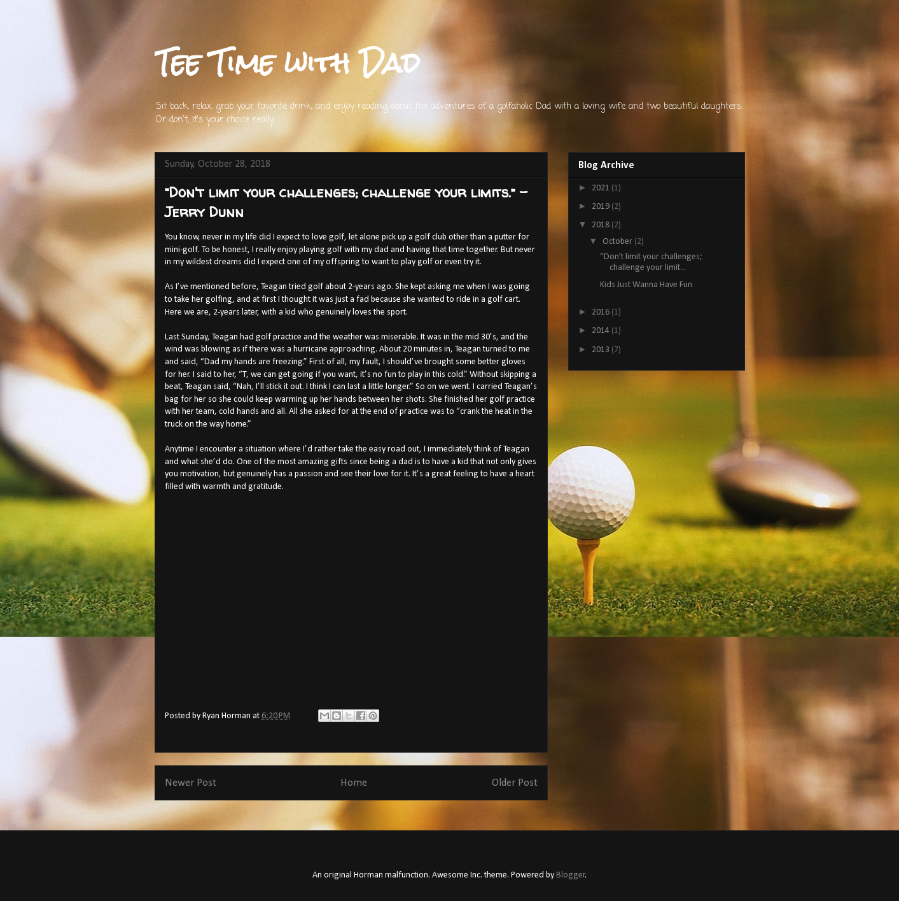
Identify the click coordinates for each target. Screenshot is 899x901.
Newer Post (190, 782)
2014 (601, 331)
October (618, 241)
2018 (601, 225)
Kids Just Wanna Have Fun (646, 285)
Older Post (515, 782)
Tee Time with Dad (287, 63)
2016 (601, 312)
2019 (601, 206)
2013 (601, 350)
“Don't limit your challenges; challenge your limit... (651, 262)
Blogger (570, 875)
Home (353, 782)
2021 (601, 188)
